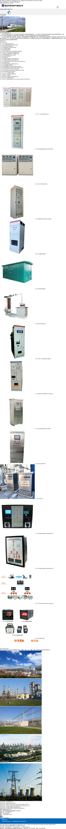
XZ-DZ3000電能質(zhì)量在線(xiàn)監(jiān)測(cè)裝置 (11, 67)
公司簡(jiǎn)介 (3, 15)
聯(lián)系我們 (10, 3)
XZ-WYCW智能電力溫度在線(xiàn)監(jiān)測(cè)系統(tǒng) (12, 61)
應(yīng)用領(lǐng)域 (4, 648)
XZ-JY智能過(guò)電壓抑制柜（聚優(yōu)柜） (10, 53)
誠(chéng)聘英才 (45, 824)
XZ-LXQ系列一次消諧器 (5, 75)
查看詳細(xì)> (3, 40)
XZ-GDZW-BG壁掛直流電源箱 (6, 46)
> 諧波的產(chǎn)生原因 (10, 803)
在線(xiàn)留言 (3, 3)
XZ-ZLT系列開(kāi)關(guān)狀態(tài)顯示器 (9, 60)
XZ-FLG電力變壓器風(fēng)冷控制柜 (8, 55)
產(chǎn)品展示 (3, 42)
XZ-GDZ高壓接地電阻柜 (5, 49)
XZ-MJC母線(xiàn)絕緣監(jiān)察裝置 (8, 74)
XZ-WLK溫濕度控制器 (5, 62)
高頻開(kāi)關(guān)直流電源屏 (19, 821)
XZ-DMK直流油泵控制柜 (5, 56)
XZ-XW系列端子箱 (4, 57)
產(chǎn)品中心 (24, 824)
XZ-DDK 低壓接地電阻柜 (5, 48)
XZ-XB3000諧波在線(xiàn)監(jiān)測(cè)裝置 (9, 68)
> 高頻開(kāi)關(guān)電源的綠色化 (12, 807)
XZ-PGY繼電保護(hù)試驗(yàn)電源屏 (8, 47)
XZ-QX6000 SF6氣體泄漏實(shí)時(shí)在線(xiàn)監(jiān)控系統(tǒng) (15, 79)
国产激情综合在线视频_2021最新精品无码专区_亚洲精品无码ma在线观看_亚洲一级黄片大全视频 (21, 0)
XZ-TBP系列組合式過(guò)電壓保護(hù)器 (9, 76)
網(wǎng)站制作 (16, 827)
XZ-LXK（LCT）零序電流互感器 (7, 72)
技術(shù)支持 (31, 824)
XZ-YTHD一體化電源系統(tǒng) (7, 43)
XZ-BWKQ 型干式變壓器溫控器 (7, 77)
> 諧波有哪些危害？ (9, 801)
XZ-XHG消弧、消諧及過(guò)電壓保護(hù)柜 (9, 52)
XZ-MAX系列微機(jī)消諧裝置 (6, 65)
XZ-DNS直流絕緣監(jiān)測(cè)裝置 (7, 71)
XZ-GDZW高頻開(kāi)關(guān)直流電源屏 (9, 44)
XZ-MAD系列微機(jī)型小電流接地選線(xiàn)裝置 (10, 66)
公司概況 (10, 824)
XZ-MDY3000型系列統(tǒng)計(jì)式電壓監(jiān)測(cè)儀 (12, 70)
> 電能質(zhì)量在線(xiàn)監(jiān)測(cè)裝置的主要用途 (17, 804)
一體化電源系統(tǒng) (6, 821)
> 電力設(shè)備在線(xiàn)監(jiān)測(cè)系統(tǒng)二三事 (17, 805)
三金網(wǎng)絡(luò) (25, 827)
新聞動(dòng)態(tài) (16, 824)
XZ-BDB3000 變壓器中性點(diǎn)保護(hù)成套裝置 (11, 51)
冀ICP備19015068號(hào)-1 (6, 827)
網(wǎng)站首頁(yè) (4, 824)
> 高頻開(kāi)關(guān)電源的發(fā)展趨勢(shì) (15, 808)
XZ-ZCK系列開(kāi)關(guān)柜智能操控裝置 (9, 58)
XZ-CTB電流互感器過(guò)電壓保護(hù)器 (9, 63)
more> (10, 762)
